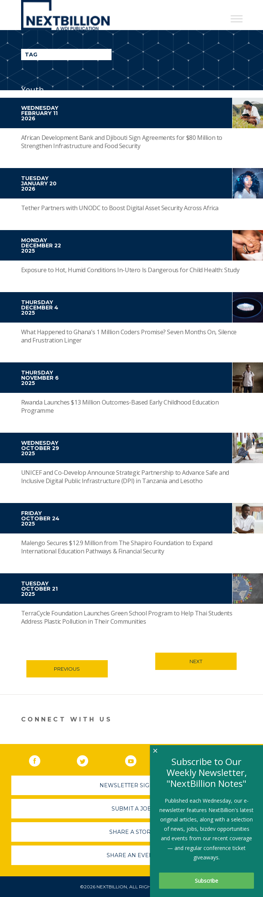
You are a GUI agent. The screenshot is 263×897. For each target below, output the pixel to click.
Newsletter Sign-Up (131, 785)
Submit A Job (131, 808)
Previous (67, 669)
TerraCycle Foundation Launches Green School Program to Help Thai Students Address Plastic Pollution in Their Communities (126, 617)
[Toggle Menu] (237, 18)
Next (196, 661)
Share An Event (131, 855)
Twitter (87, 759)
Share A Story (131, 832)
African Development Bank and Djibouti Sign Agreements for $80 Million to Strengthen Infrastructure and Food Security (121, 141)
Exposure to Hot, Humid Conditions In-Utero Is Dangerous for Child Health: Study (130, 270)
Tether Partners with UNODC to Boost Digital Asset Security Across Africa (120, 208)
